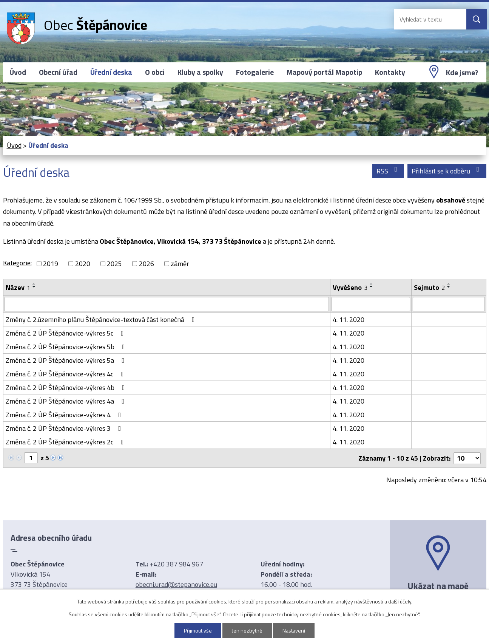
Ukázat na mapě (438, 585)
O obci (155, 72)
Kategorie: (17, 263)
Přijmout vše (198, 630)
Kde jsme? (462, 72)
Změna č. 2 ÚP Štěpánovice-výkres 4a (67, 401)
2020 (82, 263)
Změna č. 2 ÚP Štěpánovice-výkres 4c (66, 374)
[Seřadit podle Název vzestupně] (34, 283)
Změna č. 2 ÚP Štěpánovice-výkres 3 (65, 428)
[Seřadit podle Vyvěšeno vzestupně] (371, 283)
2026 (146, 263)
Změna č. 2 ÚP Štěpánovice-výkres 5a (67, 360)
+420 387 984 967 (176, 564)
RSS (388, 171)
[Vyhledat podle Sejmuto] (449, 304)
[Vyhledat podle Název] (167, 304)
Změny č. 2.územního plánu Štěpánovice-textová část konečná (102, 319)
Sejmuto (429, 287)
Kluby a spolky (200, 72)
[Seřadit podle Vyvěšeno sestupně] (371, 286)
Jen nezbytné (247, 630)
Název (18, 287)
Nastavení (293, 630)
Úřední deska (111, 72)
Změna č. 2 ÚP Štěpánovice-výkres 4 (65, 415)
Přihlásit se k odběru (447, 171)
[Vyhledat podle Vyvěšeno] (371, 304)
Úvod (17, 72)
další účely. (400, 601)
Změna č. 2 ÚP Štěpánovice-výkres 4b (67, 387)
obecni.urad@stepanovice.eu (176, 584)
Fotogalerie (255, 72)
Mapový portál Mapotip (324, 72)
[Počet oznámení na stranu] (467, 458)
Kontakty (390, 72)
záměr (180, 263)
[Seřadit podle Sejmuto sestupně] (449, 286)
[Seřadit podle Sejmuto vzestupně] (449, 283)
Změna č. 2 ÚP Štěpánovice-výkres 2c (66, 442)
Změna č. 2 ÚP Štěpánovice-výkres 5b (67, 347)
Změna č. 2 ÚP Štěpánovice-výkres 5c (66, 333)
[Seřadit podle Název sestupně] (34, 286)
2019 (50, 263)
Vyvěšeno (350, 287)
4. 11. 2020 (348, 319)
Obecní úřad (58, 72)
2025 (114, 263)
